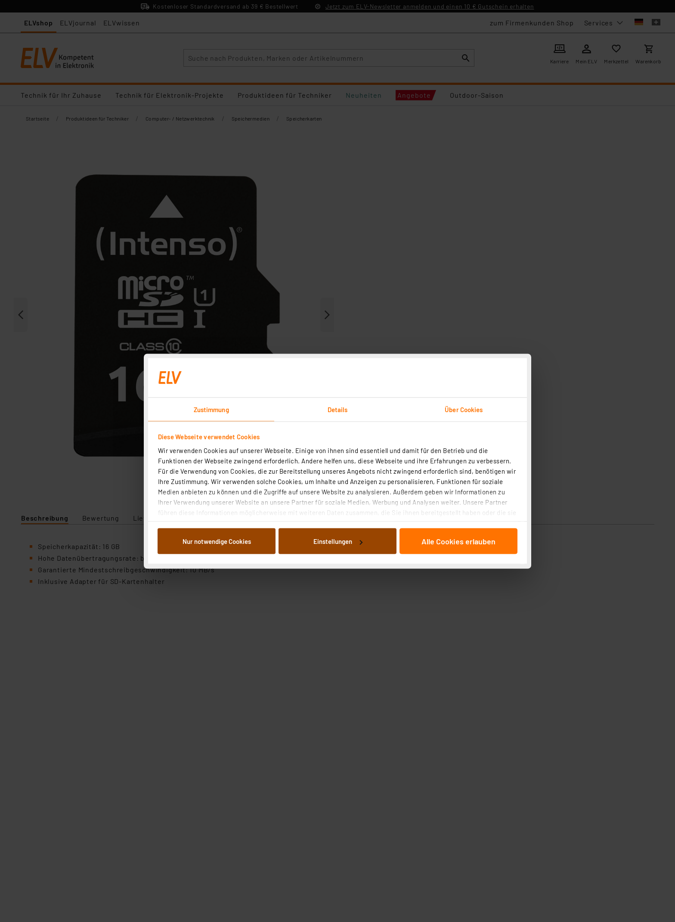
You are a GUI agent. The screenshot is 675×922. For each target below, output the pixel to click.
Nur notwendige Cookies (217, 541)
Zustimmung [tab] (211, 409)
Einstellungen (337, 541)
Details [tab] (338, 409)
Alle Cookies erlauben (458, 541)
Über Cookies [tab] (464, 409)
